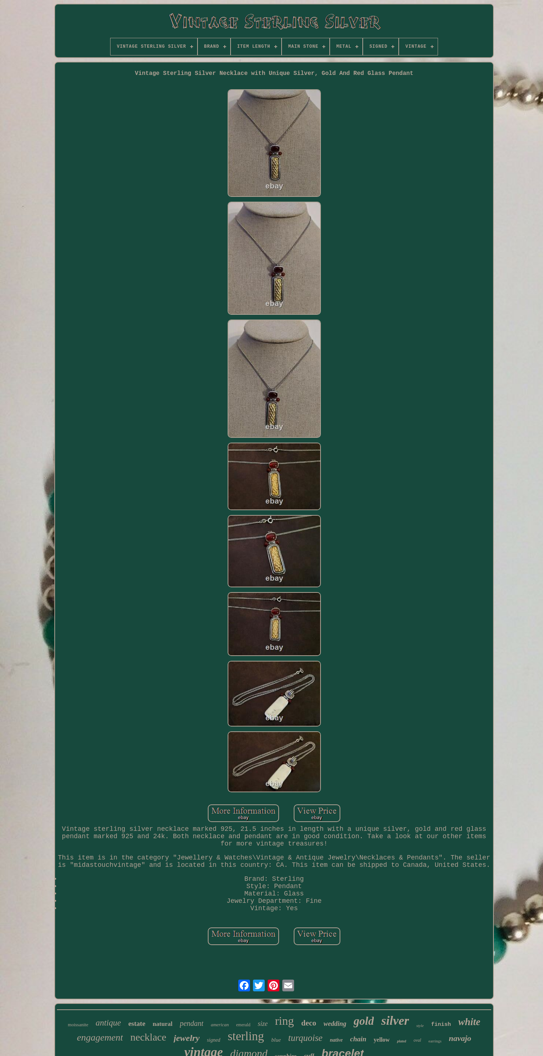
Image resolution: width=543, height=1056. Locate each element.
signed (214, 1040)
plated (401, 1041)
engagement (100, 1037)
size (263, 1023)
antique (108, 1022)
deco (308, 1023)
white (469, 1021)
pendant (191, 1023)
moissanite (78, 1024)
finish (441, 1024)
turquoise (305, 1038)
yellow (382, 1040)
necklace (148, 1037)
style (420, 1025)
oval (417, 1040)
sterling (246, 1036)
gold (364, 1020)
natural (163, 1023)
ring (284, 1020)
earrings (434, 1041)
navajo (460, 1038)
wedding (334, 1023)
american (220, 1024)
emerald (243, 1024)
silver (395, 1020)
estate (136, 1023)
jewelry (187, 1038)
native (336, 1040)
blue (276, 1040)
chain (358, 1039)
